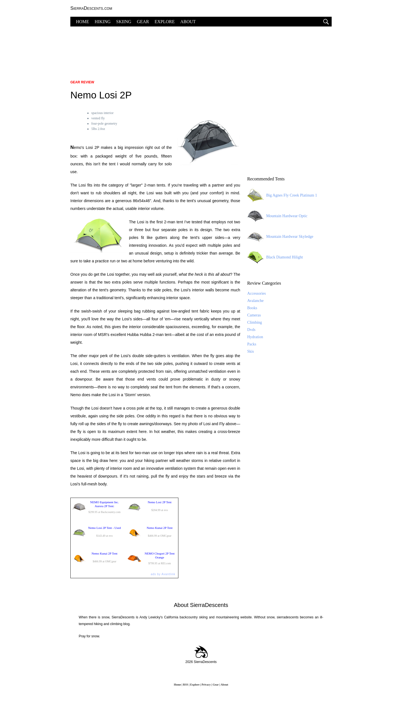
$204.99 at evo (152, 507)
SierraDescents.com (91, 8)
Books (252, 308)
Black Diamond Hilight (275, 257)
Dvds (251, 330)
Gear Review (82, 82)
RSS (185, 684)
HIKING (103, 21)
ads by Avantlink (163, 574)
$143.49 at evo (97, 533)
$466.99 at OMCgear (152, 533)
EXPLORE (165, 21)
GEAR (143, 21)
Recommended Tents (265, 178)
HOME (82, 21)
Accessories (256, 293)
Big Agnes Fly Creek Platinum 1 (282, 195)
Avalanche (255, 301)
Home (177, 684)
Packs (251, 344)
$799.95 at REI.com (152, 558)
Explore (195, 684)
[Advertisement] (201, 50)
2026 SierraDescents (201, 662)
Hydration (255, 337)
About (224, 684)
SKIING (123, 21)
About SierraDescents (201, 605)
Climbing (254, 322)
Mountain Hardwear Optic (277, 216)
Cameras (254, 315)
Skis (250, 351)
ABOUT (188, 21)
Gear (216, 684)
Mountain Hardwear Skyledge (280, 236)
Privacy (206, 684)
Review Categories (264, 283)
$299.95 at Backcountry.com (97, 507)
